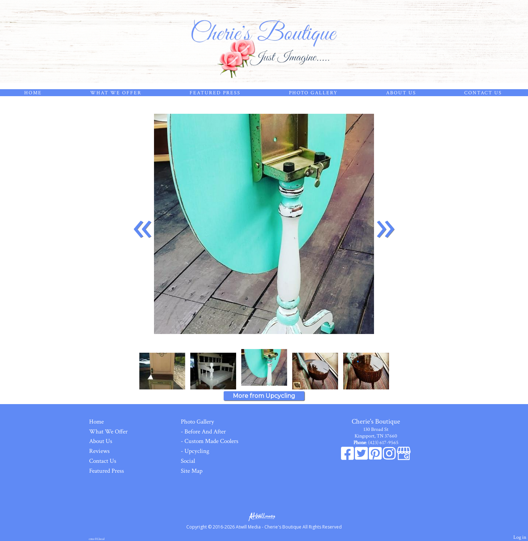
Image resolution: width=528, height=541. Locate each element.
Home (33, 92)
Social (188, 461)
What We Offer (116, 92)
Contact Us (483, 92)
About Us (401, 92)
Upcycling (196, 451)
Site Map (191, 471)
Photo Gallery (313, 92)
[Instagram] (390, 457)
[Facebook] (348, 457)
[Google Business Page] (404, 457)
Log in (519, 537)
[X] (362, 457)
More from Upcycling (264, 395)
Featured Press (215, 92)
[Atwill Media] (264, 516)
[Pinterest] (376, 457)
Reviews (99, 451)
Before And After (205, 432)
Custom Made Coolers (211, 441)
